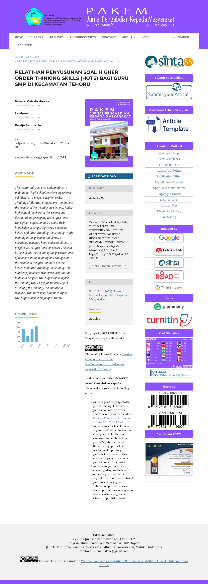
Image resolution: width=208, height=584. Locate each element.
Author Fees (169, 205)
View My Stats (178, 375)
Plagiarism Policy (169, 211)
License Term (169, 199)
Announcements (83, 37)
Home (19, 37)
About (127, 37)
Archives (56, 37)
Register (25, 45)
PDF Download (103, 176)
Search (183, 37)
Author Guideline (169, 170)
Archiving (169, 217)
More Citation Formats (106, 265)
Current (36, 37)
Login (146, 37)
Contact (109, 37)
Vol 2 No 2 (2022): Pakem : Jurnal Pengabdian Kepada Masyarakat (61, 61)
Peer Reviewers (169, 159)
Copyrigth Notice (169, 194)
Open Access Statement (169, 188)
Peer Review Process (169, 182)
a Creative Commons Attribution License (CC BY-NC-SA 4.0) (112, 418)
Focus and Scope (169, 153)
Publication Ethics (169, 176)
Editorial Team (169, 165)
